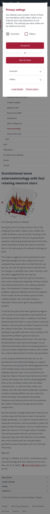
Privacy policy (32, 89)
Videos (32, 34)
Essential (15, 34)
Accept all (24, 45)
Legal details (17, 89)
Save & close (25, 60)
